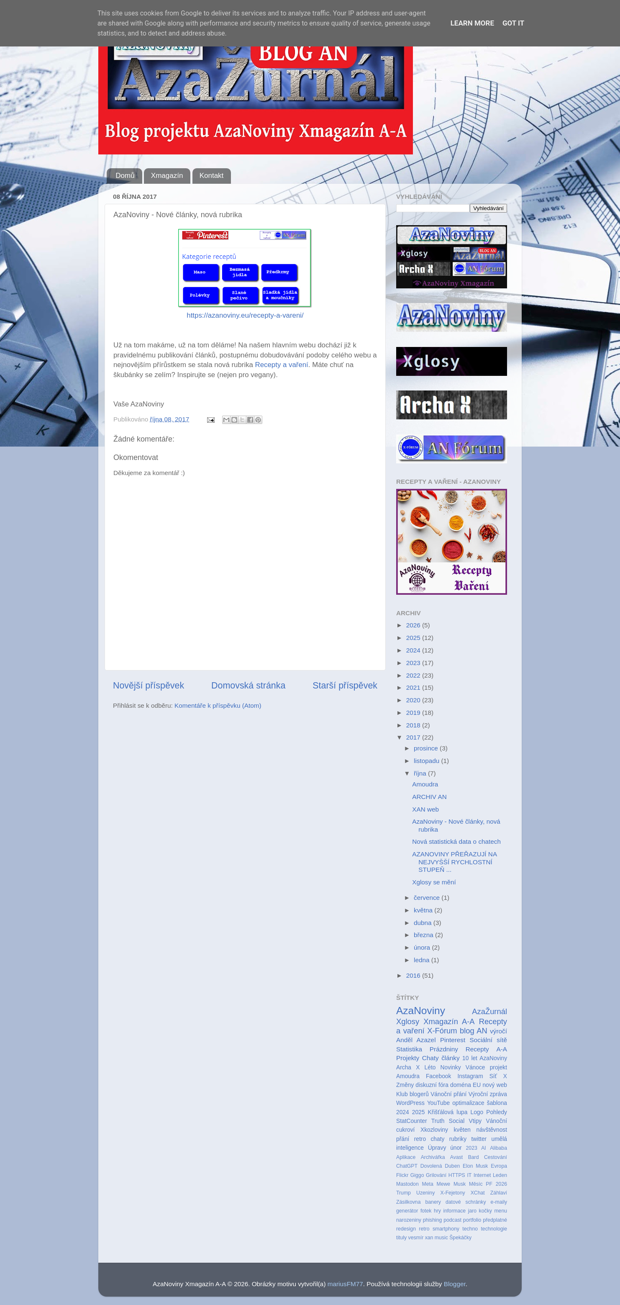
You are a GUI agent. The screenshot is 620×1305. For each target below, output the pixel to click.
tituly (401, 1238)
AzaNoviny (420, 1010)
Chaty (430, 1057)
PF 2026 (496, 1184)
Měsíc (476, 1184)
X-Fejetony (452, 1193)
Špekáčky (460, 1238)
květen (462, 1130)
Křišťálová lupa (447, 1112)
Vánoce (475, 1067)
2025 (414, 637)
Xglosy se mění (434, 882)
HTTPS (456, 1175)
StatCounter (411, 1121)
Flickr (402, 1175)
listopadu (427, 760)
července (427, 897)
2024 (414, 650)
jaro (472, 1211)
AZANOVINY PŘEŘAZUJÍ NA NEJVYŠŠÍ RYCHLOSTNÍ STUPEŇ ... (454, 861)
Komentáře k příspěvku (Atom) (217, 705)
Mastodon (407, 1184)
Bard (473, 1157)
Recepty (477, 1049)
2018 (414, 725)
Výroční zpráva (488, 1094)
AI (483, 1148)
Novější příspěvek (148, 686)
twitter (479, 1139)
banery (433, 1202)
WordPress (410, 1103)
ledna (422, 959)
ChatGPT (407, 1166)
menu (500, 1211)
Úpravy (437, 1148)
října (421, 773)
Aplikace (405, 1157)
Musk (459, 1184)
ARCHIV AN (429, 796)
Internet (482, 1175)
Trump (403, 1193)
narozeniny (408, 1220)
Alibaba (498, 1148)
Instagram (470, 1076)
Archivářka (433, 1157)
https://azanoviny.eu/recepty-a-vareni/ (245, 315)
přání (402, 1139)
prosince (427, 748)
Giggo (417, 1175)
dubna (423, 922)
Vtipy (475, 1121)
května (424, 910)
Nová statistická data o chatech (456, 841)
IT (469, 1175)
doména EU (465, 1085)
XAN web (425, 809)
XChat (478, 1193)
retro (424, 1229)
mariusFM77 (345, 1283)
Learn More (472, 23)
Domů (124, 176)
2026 (414, 625)
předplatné (495, 1220)
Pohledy (496, 1112)
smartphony (446, 1229)
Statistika (409, 1049)
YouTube (438, 1103)
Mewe (444, 1184)
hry (437, 1211)
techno (470, 1229)
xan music (436, 1238)
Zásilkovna (408, 1202)
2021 (414, 687)
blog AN (473, 1030)
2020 (414, 700)
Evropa (499, 1166)
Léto (430, 1067)
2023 (414, 662)
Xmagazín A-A (448, 1021)
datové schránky (466, 1202)
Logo (477, 1112)
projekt (498, 1067)
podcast (452, 1220)
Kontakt (212, 176)
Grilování (436, 1175)
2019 (414, 712)
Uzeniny (425, 1193)
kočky (485, 1211)
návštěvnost (492, 1130)
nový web (494, 1085)
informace (454, 1211)
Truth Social (447, 1121)
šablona (497, 1103)
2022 (414, 675)
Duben (452, 1166)
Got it (513, 23)
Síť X (498, 1076)
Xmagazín (167, 176)
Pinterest (452, 1039)
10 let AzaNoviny (484, 1058)
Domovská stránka (248, 686)
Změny (405, 1085)
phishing (432, 1220)
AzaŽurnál (489, 1011)
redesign (406, 1229)
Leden (500, 1175)
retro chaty (429, 1139)
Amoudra (425, 784)
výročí (498, 1031)
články (450, 1057)
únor (456, 1148)
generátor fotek (413, 1211)
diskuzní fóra (431, 1085)
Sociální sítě (488, 1039)
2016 (414, 975)
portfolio (472, 1220)
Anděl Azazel (416, 1039)
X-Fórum (442, 1030)
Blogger (455, 1283)
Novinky (451, 1067)
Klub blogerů (412, 1094)
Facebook (438, 1076)
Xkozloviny (434, 1130)
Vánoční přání (448, 1094)
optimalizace (468, 1103)
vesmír (416, 1238)
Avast (456, 1157)
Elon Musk (475, 1166)
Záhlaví (498, 1193)
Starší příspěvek (345, 686)
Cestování (495, 1157)
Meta (427, 1184)
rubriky (457, 1139)
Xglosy (407, 1021)
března (424, 934)
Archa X (408, 1067)
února (423, 947)
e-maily (499, 1202)
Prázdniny (444, 1049)
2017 (414, 737)
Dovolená (431, 1166)
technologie (494, 1229)
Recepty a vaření (281, 365)
